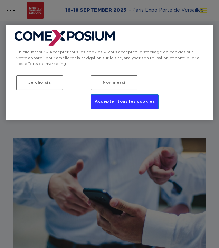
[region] (109, 72)
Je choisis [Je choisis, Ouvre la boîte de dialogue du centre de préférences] (39, 82)
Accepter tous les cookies (125, 101)
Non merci (114, 82)
